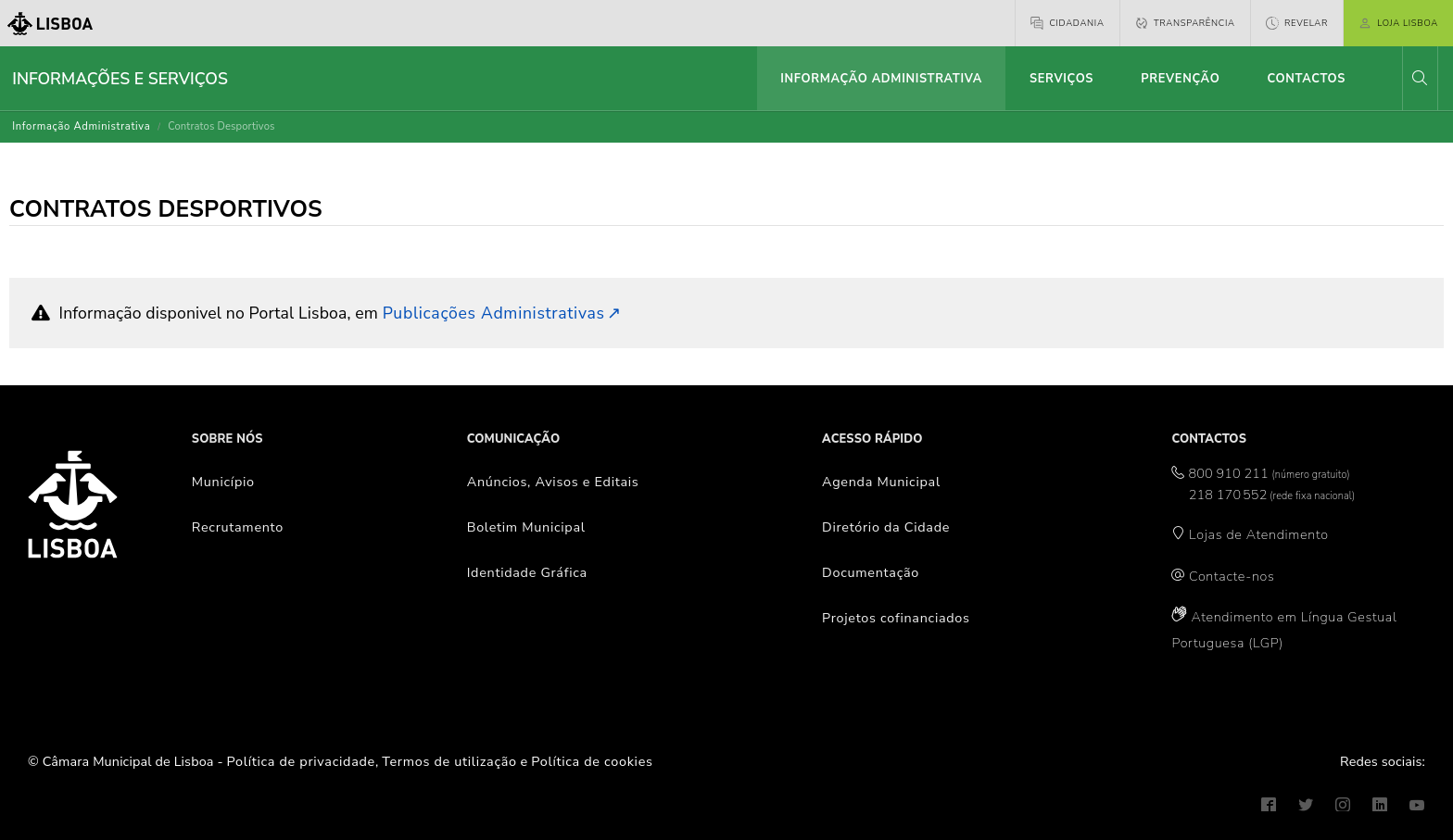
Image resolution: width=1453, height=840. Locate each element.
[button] (1419, 78)
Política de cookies (591, 761)
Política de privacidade (301, 761)
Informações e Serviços (120, 79)
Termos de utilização (449, 761)
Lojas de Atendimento (1259, 534)
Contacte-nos (1231, 576)
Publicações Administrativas (494, 313)
